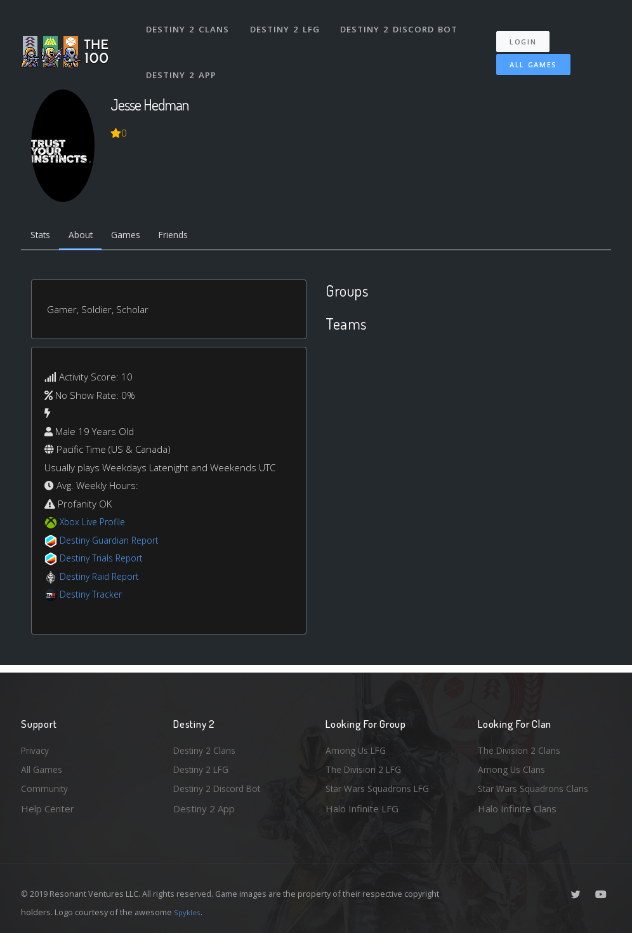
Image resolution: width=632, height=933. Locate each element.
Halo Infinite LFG (362, 808)
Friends (188, 236)
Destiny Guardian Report (113, 542)
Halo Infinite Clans (517, 808)
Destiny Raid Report (102, 578)
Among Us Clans (513, 767)
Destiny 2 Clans (189, 24)
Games (136, 236)
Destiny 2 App (183, 59)
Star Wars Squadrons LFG (381, 787)
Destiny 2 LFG (287, 24)
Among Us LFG (358, 746)
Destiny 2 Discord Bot (402, 24)
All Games (524, 55)
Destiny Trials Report (104, 560)
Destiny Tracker (93, 596)
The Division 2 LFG (366, 767)
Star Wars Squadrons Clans (536, 787)
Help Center (47, 808)
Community (45, 787)
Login (529, 32)
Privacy (37, 746)
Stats (42, 236)
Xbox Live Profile (95, 524)
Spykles (189, 912)
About (87, 236)
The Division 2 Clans (521, 746)
